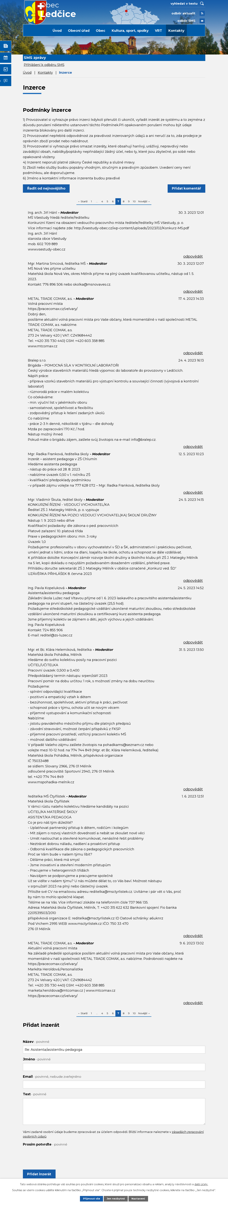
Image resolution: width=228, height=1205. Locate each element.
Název (36, 1042)
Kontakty (176, 31)
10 (134, 201)
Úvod (57, 31)
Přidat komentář (185, 188)
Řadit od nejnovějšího (47, 188)
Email (52, 1077)
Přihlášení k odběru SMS (44, 65)
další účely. (201, 1184)
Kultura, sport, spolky (130, 31)
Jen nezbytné (115, 1198)
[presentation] (51, 1155)
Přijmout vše (90, 1198)
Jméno (37, 1059)
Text (34, 1094)
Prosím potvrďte (45, 1144)
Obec (100, 31)
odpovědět (193, 256)
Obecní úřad (79, 31)
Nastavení (139, 1198)
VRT (158, 31)
